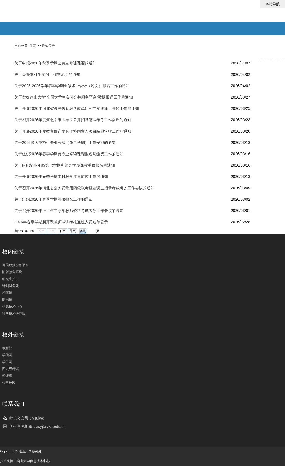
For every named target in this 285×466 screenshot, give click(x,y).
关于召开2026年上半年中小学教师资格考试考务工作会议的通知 (68, 210)
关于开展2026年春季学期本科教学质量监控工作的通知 (61, 176)
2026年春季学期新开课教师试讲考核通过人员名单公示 (61, 222)
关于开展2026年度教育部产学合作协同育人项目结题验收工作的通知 (72, 131)
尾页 (72, 231)
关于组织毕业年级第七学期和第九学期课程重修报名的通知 (64, 165)
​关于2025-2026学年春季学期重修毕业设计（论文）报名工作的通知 (72, 86)
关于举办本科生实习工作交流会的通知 (47, 74)
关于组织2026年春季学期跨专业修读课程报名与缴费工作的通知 (68, 154)
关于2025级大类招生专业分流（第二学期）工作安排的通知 (65, 142)
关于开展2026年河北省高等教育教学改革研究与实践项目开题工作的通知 (76, 108)
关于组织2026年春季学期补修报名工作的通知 (53, 199)
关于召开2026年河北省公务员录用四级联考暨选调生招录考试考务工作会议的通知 (84, 188)
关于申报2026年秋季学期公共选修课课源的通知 (55, 63)
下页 (62, 231)
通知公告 (48, 46)
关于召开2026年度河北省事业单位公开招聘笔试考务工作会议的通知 (72, 120)
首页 (32, 46)
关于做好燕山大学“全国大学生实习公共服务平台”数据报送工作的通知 (73, 97)
